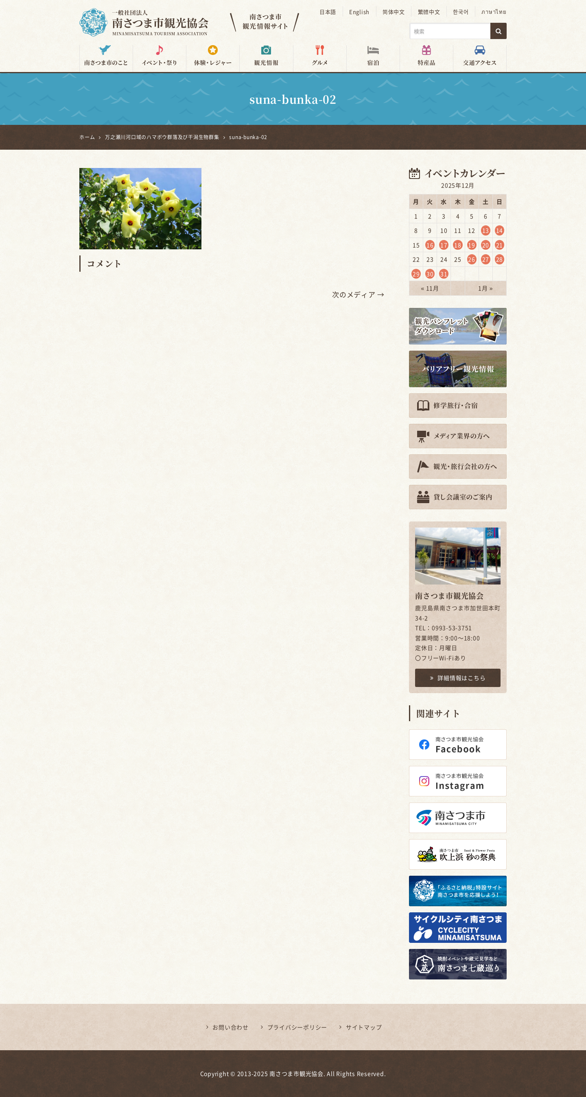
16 (430, 244)
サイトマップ (364, 1027)
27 (486, 259)
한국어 (461, 11)
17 (444, 244)
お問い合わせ (230, 1027)
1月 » (485, 288)
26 (471, 259)
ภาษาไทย (494, 11)
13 (486, 230)
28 (499, 259)
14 (499, 230)
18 (457, 244)
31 (444, 273)
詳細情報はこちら (458, 678)
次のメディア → (358, 294)
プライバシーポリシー (297, 1027)
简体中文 (395, 11)
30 (430, 273)
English (360, 11)
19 (471, 244)
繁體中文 (430, 11)
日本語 (329, 11)
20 (486, 244)
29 (416, 273)
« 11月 (430, 288)
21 (499, 244)
